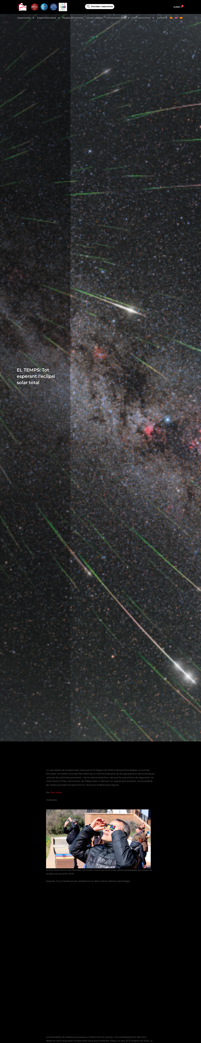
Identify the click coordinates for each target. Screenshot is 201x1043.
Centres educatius (118, 17)
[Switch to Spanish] (181, 18)
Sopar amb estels (48, 17)
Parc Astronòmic (143, 17)
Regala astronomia (72, 17)
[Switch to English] (176, 18)
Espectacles (25, 17)
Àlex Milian (56, 792)
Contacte (162, 17)
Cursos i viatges (94, 17)
